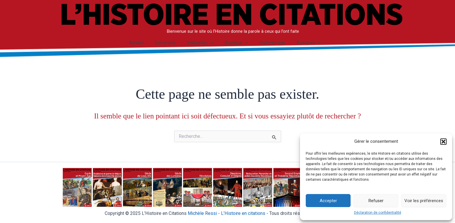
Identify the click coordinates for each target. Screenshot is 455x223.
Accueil (140, 42)
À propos (304, 43)
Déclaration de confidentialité (377, 213)
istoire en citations (243, 213)
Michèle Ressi (202, 213)
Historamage (270, 42)
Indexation (200, 43)
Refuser (376, 200)
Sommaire (167, 42)
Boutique (235, 43)
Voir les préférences (423, 200)
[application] (211, 43)
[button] (443, 142)
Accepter (328, 200)
